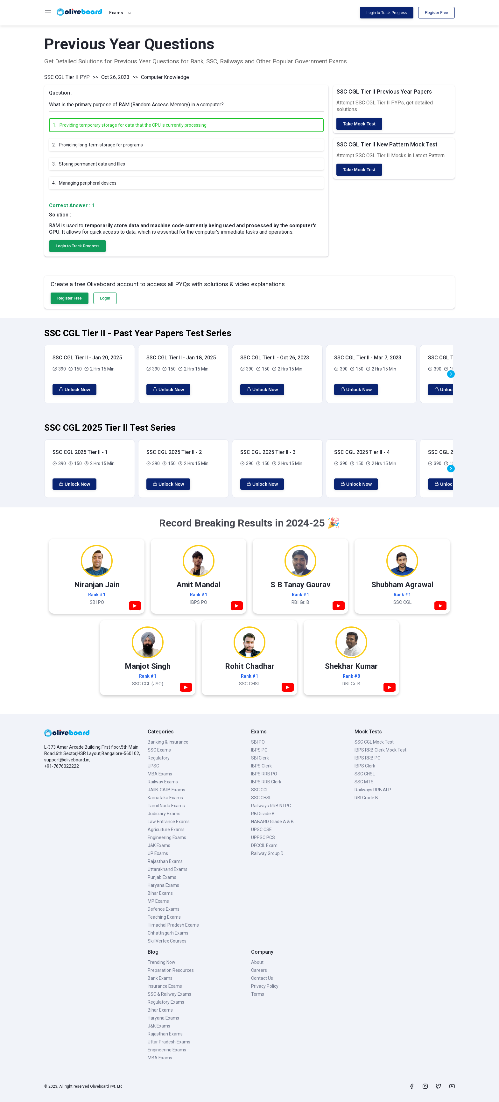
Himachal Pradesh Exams (173, 925)
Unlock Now (74, 389)
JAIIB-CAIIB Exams (166, 789)
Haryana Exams (163, 885)
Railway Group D (267, 853)
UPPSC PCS (263, 837)
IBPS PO (259, 749)
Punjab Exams (162, 877)
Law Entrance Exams (169, 821)
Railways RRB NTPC (271, 805)
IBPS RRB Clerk (266, 781)
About (257, 962)
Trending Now (161, 962)
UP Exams (158, 853)
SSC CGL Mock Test (374, 742)
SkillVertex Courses (167, 940)
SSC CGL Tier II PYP (67, 77)
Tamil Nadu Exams (166, 805)
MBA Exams (160, 773)
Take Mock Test (359, 123)
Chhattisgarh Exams (168, 933)
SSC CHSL (261, 797)
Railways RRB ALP (373, 789)
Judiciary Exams (164, 813)
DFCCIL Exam (264, 845)
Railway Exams (163, 781)
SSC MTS (364, 781)
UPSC (153, 765)
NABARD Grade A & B (272, 821)
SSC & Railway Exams (169, 994)
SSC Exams (159, 749)
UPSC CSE (261, 829)
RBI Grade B (263, 813)
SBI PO (258, 742)
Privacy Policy (264, 986)
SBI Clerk (260, 757)
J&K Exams (159, 845)
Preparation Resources (171, 970)
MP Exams (158, 901)
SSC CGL (260, 789)
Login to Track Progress (387, 13)
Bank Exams (160, 978)
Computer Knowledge (165, 77)
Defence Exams (163, 909)
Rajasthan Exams (165, 861)
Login (105, 298)
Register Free (436, 13)
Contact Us (262, 978)
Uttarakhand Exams (167, 869)
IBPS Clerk (261, 765)
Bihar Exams (160, 893)
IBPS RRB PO (264, 773)
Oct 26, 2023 (115, 77)
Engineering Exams (167, 837)
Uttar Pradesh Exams (169, 1041)
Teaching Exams (164, 917)
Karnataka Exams (165, 797)
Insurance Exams (165, 986)
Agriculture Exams (166, 829)
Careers (259, 970)
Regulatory (159, 757)
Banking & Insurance (168, 742)
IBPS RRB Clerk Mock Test (380, 749)
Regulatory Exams (166, 1002)
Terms (257, 994)
